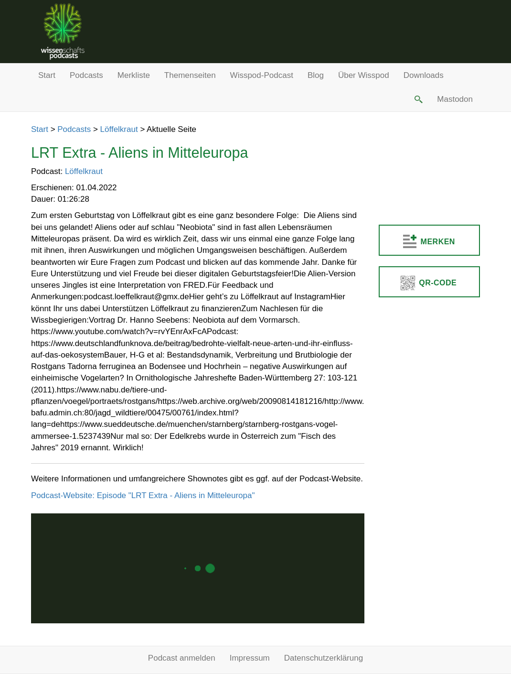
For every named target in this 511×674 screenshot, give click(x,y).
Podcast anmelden (181, 658)
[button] (417, 99)
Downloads (424, 75)
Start (46, 75)
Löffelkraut (119, 129)
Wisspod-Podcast (261, 75)
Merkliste (133, 75)
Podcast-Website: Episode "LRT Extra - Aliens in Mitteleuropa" (143, 495)
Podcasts (86, 75)
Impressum (250, 658)
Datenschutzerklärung (323, 658)
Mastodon (455, 99)
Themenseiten (190, 75)
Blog (316, 75)
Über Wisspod (363, 75)
